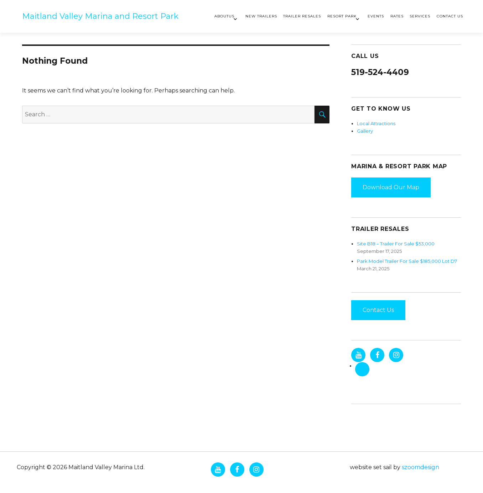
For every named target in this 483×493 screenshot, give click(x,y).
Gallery (365, 131)
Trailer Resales (302, 16)
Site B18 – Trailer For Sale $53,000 (396, 243)
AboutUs (224, 16)
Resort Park (342, 16)
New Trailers (261, 16)
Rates (397, 16)
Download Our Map (391, 187)
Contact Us (450, 16)
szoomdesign (420, 467)
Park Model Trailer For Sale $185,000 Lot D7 (407, 261)
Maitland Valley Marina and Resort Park (100, 16)
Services (420, 16)
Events (376, 16)
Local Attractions (376, 123)
